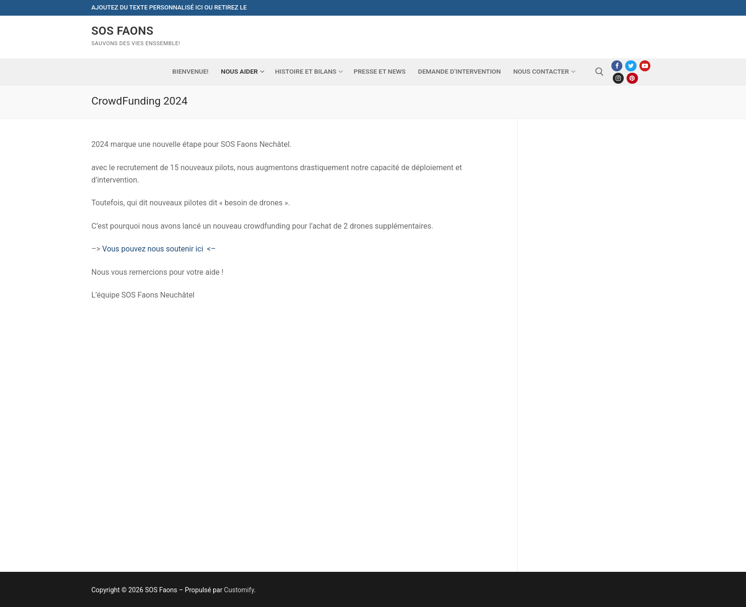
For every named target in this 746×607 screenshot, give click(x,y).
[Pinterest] (632, 78)
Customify (239, 590)
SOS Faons (122, 31)
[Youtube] (644, 65)
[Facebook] (616, 65)
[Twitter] (630, 65)
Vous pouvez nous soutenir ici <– (159, 248)
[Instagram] (618, 78)
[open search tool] (599, 71)
